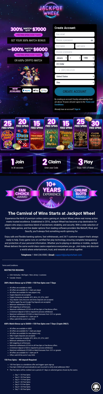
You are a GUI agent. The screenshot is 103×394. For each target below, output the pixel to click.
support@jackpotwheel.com (68, 255)
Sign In (77, 109)
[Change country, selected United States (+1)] (58, 70)
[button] (28, 35)
